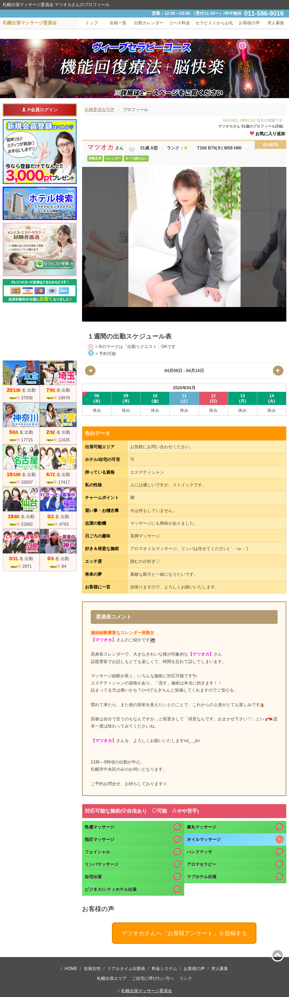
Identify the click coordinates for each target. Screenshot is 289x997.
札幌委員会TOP (100, 109)
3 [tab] (152, 93)
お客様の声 (194, 968)
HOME (71, 968)
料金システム (164, 968)
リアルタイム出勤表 (126, 968)
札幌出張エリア (112, 978)
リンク (185, 978)
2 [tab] (144, 93)
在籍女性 (92, 968)
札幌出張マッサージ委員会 (146, 991)
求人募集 (275, 23)
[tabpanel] (144, 68)
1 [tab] (136, 93)
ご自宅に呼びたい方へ (153, 978)
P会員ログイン (39, 109)
